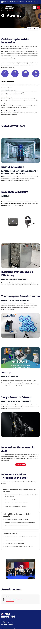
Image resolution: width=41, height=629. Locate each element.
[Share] (34, 28)
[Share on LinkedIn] (37, 28)
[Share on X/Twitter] (35, 28)
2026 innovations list (20, 464)
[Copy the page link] (32, 28)
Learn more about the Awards (14, 599)
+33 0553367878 (10, 601)
